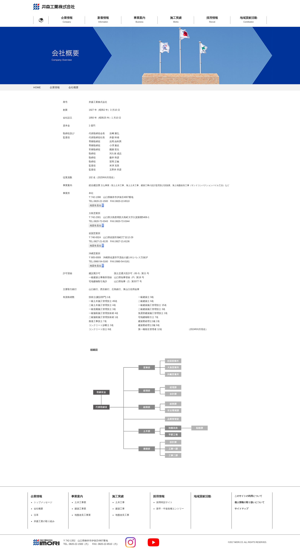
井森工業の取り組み (44, 521)
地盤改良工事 (122, 515)
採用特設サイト (164, 502)
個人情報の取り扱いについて (249, 502)
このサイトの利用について (248, 496)
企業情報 (67, 19)
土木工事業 (80, 502)
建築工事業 (80, 508)
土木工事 (120, 502)
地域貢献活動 (248, 19)
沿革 (36, 515)
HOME (37, 87)
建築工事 (120, 508)
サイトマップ (241, 508)
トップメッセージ (43, 502)
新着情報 (103, 19)
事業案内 (139, 19)
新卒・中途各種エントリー (170, 508)
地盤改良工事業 (83, 515)
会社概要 (38, 508)
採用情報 (212, 19)
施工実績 (176, 19)
